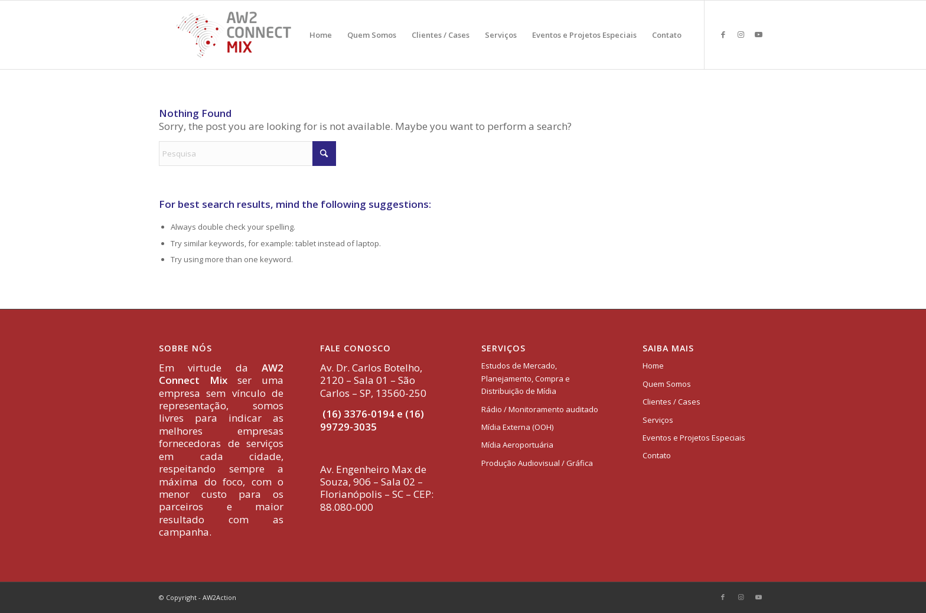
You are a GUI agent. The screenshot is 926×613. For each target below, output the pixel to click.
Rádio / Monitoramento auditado (539, 409)
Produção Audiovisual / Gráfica (537, 463)
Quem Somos (667, 384)
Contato (657, 455)
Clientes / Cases (671, 401)
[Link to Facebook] (723, 34)
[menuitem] (321, 35)
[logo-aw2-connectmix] (233, 35)
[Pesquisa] (247, 153)
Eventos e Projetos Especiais (694, 437)
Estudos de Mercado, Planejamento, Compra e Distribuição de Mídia (525, 378)
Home (653, 365)
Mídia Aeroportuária (517, 444)
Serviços (658, 420)
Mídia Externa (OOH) (517, 427)
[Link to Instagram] (740, 34)
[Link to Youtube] (758, 34)
